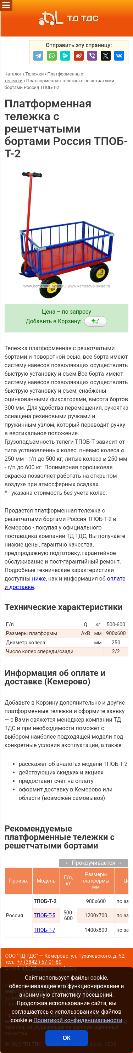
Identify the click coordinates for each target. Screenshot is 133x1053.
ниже (39, 578)
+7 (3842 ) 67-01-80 (39, 962)
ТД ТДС (66, 18)
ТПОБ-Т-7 (44, 930)
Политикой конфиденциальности (77, 1020)
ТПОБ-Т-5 (44, 916)
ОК (66, 1038)
